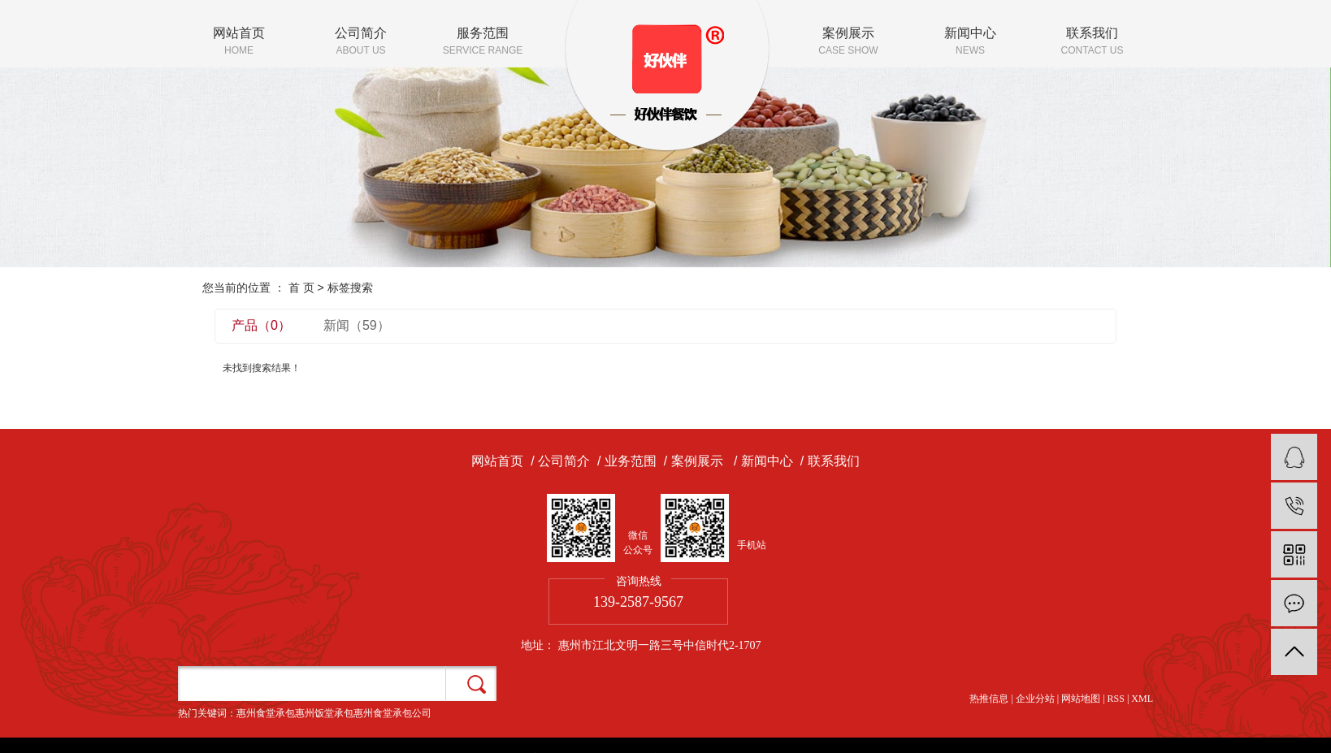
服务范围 (482, 42)
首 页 (301, 287)
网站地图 (1080, 698)
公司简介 (360, 42)
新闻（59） (356, 325)
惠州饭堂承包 (324, 713)
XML (1142, 698)
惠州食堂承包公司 (392, 713)
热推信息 (988, 698)
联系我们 (1092, 42)
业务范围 (631, 461)
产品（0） (261, 325)
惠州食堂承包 (265, 713)
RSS (1116, 698)
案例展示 (848, 42)
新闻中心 (970, 42)
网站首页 (239, 42)
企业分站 (1035, 698)
